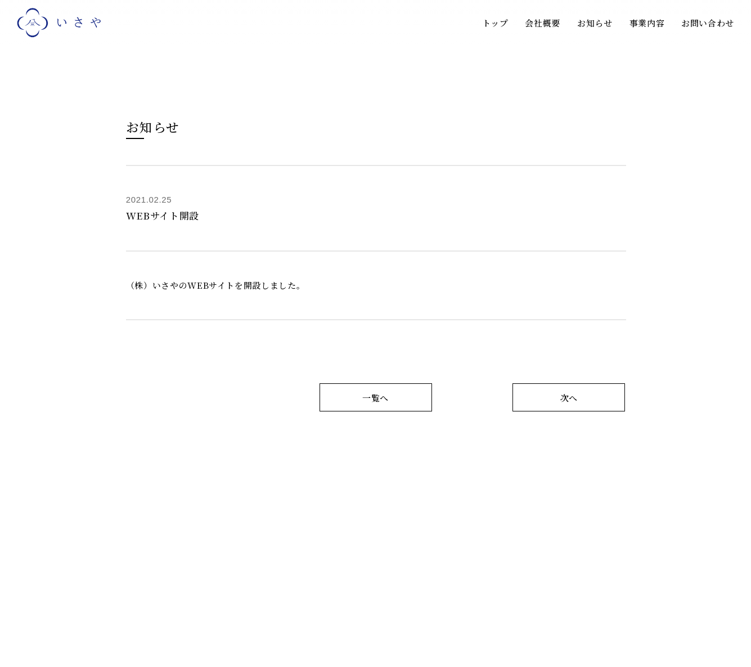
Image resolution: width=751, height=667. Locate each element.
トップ (495, 23)
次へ (569, 398)
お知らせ (595, 23)
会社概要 (542, 23)
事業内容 (647, 23)
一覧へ (375, 398)
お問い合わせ (707, 23)
